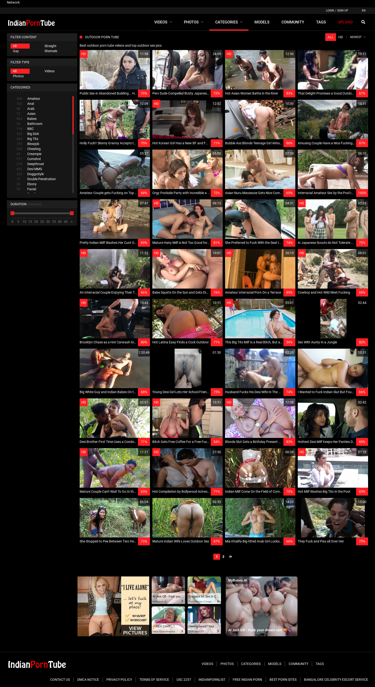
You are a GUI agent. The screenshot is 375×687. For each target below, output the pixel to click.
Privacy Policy (119, 679)
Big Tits (27, 138)
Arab (25, 108)
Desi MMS (29, 169)
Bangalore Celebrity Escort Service (336, 679)
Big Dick (28, 133)
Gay (16, 51)
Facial (26, 189)
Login (330, 10)
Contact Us (60, 679)
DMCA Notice (88, 679)
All (15, 46)
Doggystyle (30, 174)
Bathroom (29, 123)
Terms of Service (154, 679)
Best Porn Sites (283, 679)
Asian (26, 113)
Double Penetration (36, 179)
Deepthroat (30, 164)
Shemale (50, 51)
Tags (320, 664)
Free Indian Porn (247, 679)
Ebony (27, 184)
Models (274, 664)
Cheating (29, 148)
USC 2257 (183, 679)
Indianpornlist (212, 679)
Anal (25, 103)
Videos (49, 71)
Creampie (29, 153)
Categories (251, 664)
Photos (18, 76)
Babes (27, 118)
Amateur (28, 98)
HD (340, 37)
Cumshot (29, 159)
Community (298, 664)
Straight (50, 46)
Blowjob (28, 143)
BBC (25, 128)
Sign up (342, 10)
